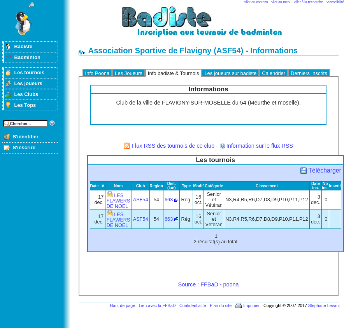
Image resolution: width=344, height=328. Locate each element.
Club (140, 186)
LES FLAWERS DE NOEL (118, 201)
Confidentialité (192, 305)
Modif (198, 186)
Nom (118, 186)
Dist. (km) (171, 185)
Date (94, 186)
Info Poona (97, 73)
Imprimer (251, 305)
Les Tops (25, 105)
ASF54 (140, 199)
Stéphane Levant (324, 305)
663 (169, 199)
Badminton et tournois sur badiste (211, 25)
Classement (267, 186)
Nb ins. (325, 185)
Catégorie (214, 186)
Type (186, 186)
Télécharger (324, 170)
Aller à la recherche (308, 2)
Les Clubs (26, 94)
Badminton (27, 57)
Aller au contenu (256, 2)
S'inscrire (23, 147)
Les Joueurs (128, 73)
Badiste (23, 46)
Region (156, 186)
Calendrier (273, 73)
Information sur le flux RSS (259, 146)
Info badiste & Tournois (173, 73)
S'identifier (25, 137)
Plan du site (221, 305)
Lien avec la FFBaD (157, 305)
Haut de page (122, 305)
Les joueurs (28, 83)
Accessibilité (335, 2)
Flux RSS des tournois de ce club (173, 146)
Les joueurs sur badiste (230, 73)
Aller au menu (281, 2)
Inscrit (335, 186)
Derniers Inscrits (309, 73)
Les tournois (29, 72)
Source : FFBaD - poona (208, 284)
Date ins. (315, 185)
